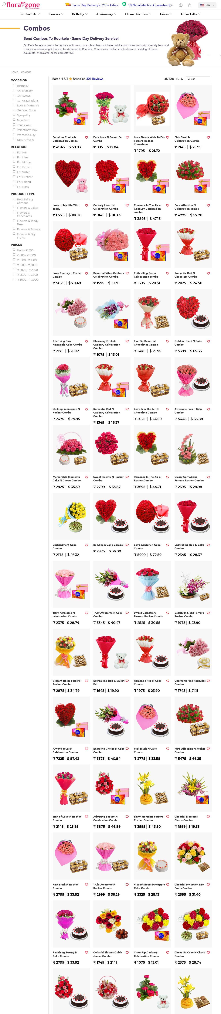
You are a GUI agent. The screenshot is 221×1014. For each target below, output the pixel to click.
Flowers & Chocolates (24, 214)
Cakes (166, 14)
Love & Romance (28, 105)
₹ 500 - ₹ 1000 (26, 255)
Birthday (80, 14)
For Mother (24, 162)
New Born (23, 120)
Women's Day (26, 135)
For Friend (24, 182)
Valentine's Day (27, 130)
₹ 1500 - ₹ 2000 (27, 265)
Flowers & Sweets (28, 229)
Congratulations (28, 100)
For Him (22, 157)
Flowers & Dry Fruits (26, 236)
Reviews (94, 79)
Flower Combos (138, 14)
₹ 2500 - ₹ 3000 (27, 274)
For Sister (23, 172)
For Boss (23, 187)
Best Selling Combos (25, 201)
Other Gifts (190, 14)
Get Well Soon (26, 110)
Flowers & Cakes (27, 207)
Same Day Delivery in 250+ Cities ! (96, 5)
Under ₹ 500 (25, 250)
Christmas (24, 95)
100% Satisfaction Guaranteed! (149, 5)
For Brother (25, 177)
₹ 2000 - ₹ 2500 (27, 270)
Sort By (179, 79)
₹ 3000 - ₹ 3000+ (28, 279)
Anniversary (106, 14)
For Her (22, 152)
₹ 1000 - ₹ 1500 (27, 260)
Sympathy (24, 115)
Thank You (24, 125)
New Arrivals (25, 140)
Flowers (56, 14)
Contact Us (30, 14)
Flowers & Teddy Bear (27, 222)
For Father (24, 167)
